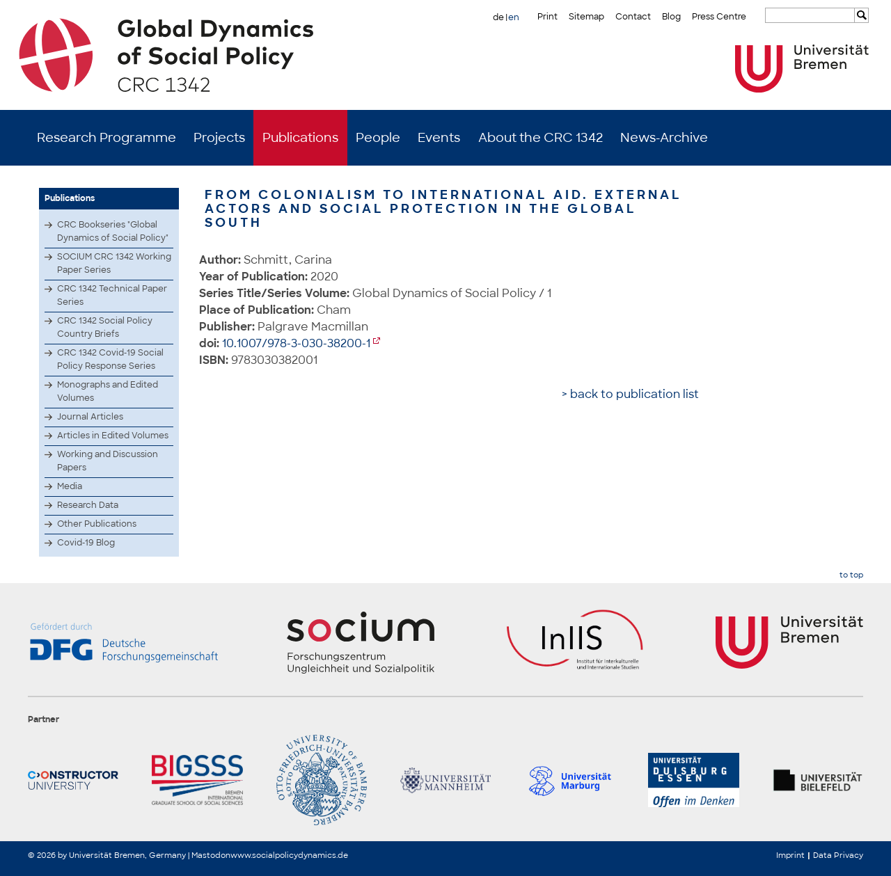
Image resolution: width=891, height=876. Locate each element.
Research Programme (106, 137)
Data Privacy (838, 855)
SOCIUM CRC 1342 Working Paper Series (114, 263)
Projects (219, 137)
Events (439, 137)
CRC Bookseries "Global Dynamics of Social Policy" (112, 231)
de (498, 17)
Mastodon (210, 855)
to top (851, 575)
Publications (300, 137)
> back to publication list (630, 394)
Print (547, 16)
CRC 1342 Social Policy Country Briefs (104, 327)
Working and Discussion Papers (107, 461)
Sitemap (586, 16)
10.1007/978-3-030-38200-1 (296, 343)
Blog (671, 16)
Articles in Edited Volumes (112, 435)
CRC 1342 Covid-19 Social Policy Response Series (110, 359)
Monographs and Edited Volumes (107, 391)
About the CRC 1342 (540, 137)
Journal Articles (90, 416)
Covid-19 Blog (86, 542)
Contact (633, 16)
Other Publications (96, 523)
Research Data (87, 505)
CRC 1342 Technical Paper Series (112, 295)
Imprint (790, 855)
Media (69, 486)
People (378, 137)
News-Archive (664, 137)
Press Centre (719, 16)
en (513, 17)
